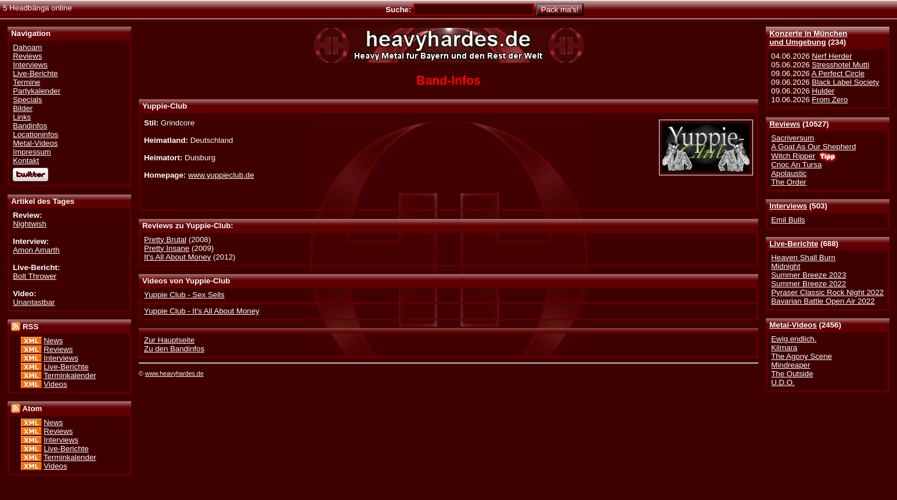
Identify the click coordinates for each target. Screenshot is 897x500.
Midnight (785, 266)
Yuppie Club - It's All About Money (202, 311)
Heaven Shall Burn (803, 257)
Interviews (788, 206)
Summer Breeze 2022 (808, 283)
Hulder (823, 91)
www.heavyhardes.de (174, 373)
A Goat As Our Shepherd (813, 146)
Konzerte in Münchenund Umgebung (808, 37)
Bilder (23, 108)
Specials (27, 99)
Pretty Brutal (165, 239)
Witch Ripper (793, 156)
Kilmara (784, 347)
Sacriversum (792, 138)
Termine (26, 82)
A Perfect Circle (838, 73)
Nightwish (29, 224)
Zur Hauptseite (169, 340)
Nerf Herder (832, 56)
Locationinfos (35, 134)
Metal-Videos (793, 325)
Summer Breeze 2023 (808, 275)
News (53, 340)
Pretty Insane (166, 248)
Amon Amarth (36, 250)
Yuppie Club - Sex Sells (184, 294)
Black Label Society (845, 82)
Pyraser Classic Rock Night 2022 (827, 292)
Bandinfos (30, 125)
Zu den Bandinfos (174, 348)
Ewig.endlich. (793, 338)
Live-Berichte (793, 243)
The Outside (792, 373)
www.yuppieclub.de (221, 175)
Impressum (32, 152)
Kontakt (26, 160)
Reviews (784, 124)
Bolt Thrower (34, 276)
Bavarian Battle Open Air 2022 (822, 301)
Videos (55, 384)
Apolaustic (788, 173)
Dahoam (27, 47)
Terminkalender (70, 375)
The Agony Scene (801, 356)
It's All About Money (177, 257)
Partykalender (36, 91)
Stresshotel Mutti (840, 64)
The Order (788, 182)
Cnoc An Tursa (796, 164)
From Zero (830, 99)
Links (22, 117)
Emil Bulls (788, 219)
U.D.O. (783, 382)
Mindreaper (790, 365)
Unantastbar (34, 302)
